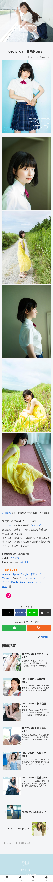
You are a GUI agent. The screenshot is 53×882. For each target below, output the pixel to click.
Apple (16, 574)
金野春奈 (14, 558)
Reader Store (18, 582)
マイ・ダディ (38, 525)
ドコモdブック (32, 578)
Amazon (6, 574)
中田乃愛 (6, 513)
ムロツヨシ (8, 525)
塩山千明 (24, 562)
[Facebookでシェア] (20, 612)
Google (24, 574)
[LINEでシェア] (32, 612)
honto (30, 582)
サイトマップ (27, 870)
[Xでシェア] (8, 612)
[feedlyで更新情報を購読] (14, 628)
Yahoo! (5, 578)
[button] (45, 612)
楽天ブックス (37, 574)
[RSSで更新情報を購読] (39, 628)
